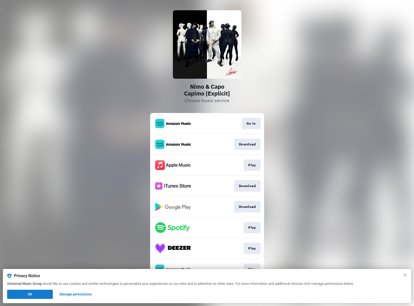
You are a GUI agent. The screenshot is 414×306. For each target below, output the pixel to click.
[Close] (405, 274)
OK (30, 294)
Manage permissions (76, 294)
